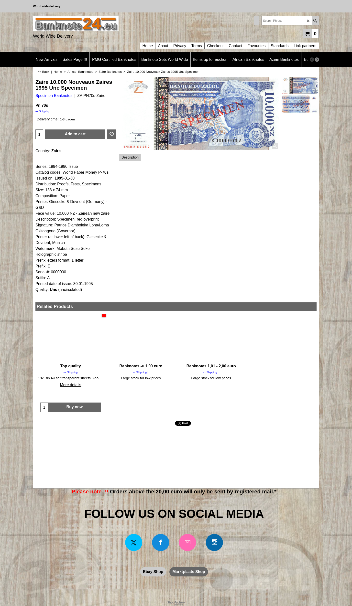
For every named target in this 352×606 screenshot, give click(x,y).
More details (70, 385)
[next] (317, 59)
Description (130, 157)
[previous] (312, 59)
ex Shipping (42, 111)
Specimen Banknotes (53, 96)
